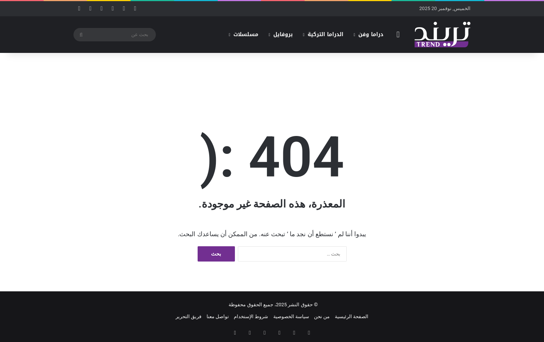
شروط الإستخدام (251, 316)
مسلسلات (245, 34)
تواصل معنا (218, 316)
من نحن (322, 316)
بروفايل (283, 34)
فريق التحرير (188, 316)
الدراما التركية (325, 34)
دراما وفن (370, 34)
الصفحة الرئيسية (351, 316)
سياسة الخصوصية (291, 316)
